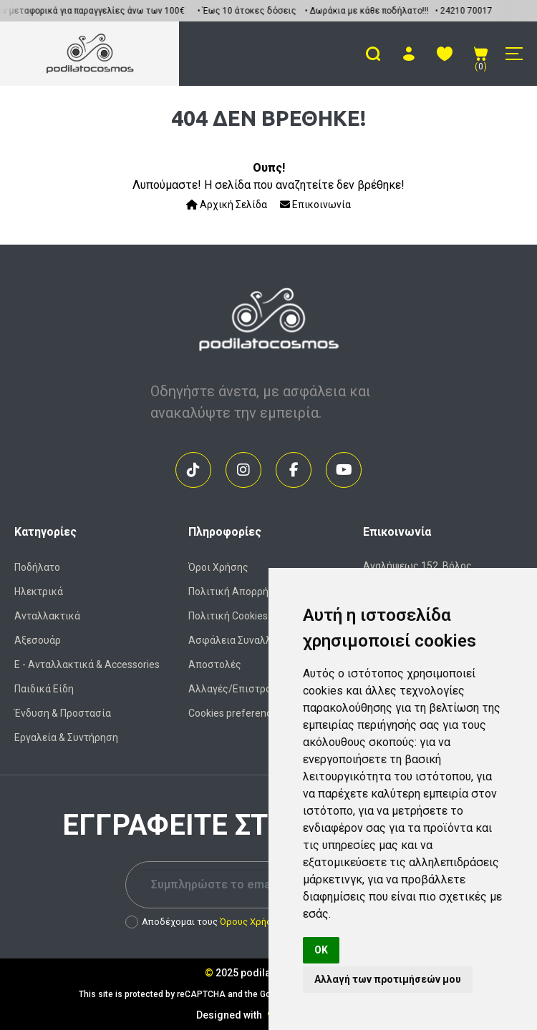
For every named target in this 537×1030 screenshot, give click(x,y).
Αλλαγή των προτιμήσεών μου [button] (387, 979)
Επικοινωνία (315, 204)
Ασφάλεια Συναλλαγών (242, 640)
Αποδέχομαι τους (203, 922)
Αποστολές (214, 664)
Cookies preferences (235, 713)
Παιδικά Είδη (44, 689)
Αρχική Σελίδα (226, 204)
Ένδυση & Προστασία (62, 713)
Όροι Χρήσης (218, 567)
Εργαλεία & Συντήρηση (66, 737)
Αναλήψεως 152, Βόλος (417, 566)
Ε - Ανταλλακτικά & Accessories (87, 664)
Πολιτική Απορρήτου (236, 591)
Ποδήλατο (37, 567)
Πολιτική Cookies (228, 616)
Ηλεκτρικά (38, 591)
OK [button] (321, 950)
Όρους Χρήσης (251, 921)
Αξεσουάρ (37, 640)
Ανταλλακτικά (47, 616)
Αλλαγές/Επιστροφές (239, 689)
